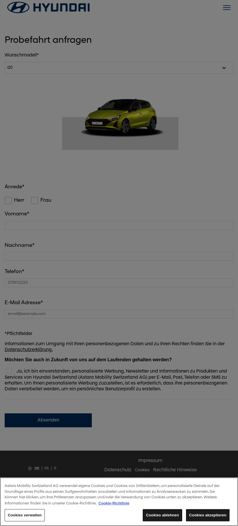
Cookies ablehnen (164, 517)
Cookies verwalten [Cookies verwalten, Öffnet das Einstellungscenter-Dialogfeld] (24, 517)
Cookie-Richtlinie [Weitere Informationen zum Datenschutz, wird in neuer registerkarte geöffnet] (113, 504)
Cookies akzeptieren (208, 517)
